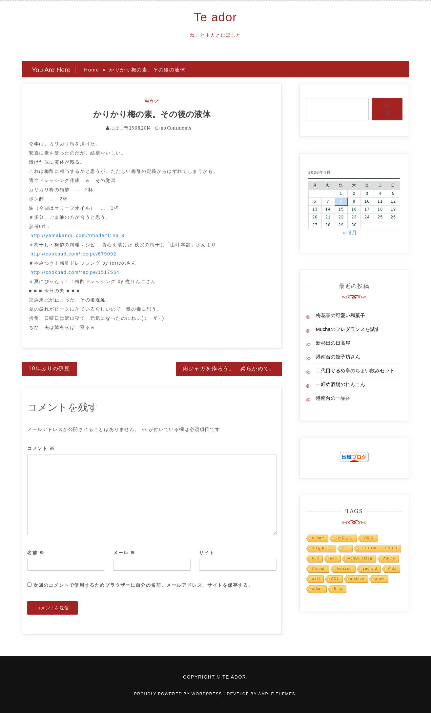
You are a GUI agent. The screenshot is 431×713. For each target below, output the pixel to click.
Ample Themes (276, 693)
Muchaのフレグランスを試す (348, 329)
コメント (41, 448)
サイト (207, 552)
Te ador (215, 17)
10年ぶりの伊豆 (49, 368)
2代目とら (344, 538)
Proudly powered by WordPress (179, 693)
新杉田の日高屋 (333, 343)
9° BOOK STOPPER (379, 548)
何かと (152, 100)
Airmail (319, 568)
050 (315, 558)
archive (357, 579)
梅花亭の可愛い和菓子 (340, 315)
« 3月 (350, 232)
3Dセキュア (322, 548)
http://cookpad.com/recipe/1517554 (75, 272)
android (370, 568)
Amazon (344, 568)
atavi (380, 579)
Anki (392, 568)
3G (346, 548)
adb (333, 558)
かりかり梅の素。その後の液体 (152, 114)
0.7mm (318, 538)
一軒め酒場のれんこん (340, 384)
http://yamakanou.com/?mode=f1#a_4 (78, 235)
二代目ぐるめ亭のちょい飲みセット (355, 370)
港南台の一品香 (333, 398)
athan (317, 589)
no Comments (173, 128)
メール (124, 552)
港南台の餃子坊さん (338, 356)
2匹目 (369, 538)
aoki (316, 579)
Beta (338, 589)
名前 (35, 552)
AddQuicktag (360, 558)
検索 (387, 108)
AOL (335, 579)
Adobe (389, 558)
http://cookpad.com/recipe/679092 (73, 253)
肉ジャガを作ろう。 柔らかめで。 (229, 368)
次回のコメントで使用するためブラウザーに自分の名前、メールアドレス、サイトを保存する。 (143, 584)
